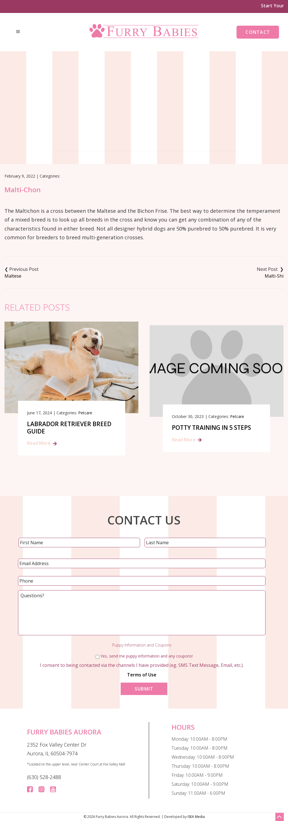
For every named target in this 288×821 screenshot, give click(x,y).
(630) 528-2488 (44, 777)
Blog (138, 132)
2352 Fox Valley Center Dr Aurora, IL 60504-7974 (56, 749)
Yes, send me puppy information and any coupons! (146, 656)
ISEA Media (196, 816)
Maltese (12, 276)
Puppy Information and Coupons (142, 645)
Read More (39, 443)
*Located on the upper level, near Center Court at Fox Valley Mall (76, 764)
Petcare (85, 412)
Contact (258, 32)
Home (118, 132)
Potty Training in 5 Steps (211, 427)
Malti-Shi (274, 276)
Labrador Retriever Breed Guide (69, 428)
